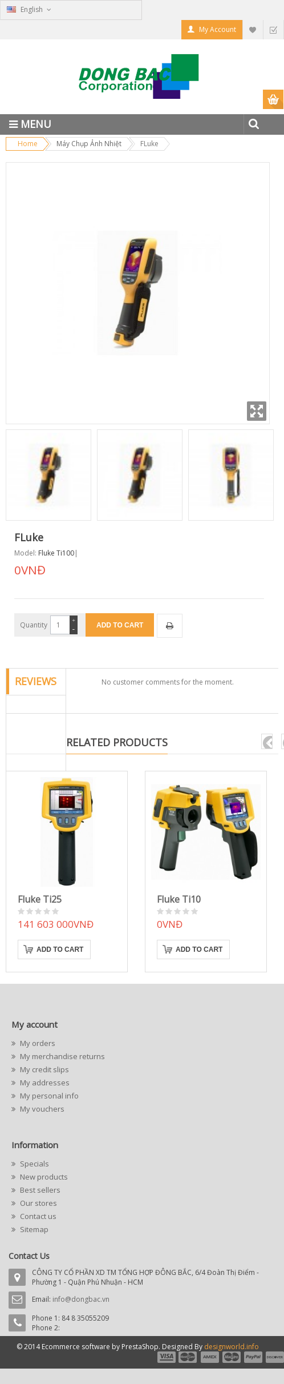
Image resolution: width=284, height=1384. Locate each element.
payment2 (188, 1357)
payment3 (210, 1357)
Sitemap (33, 1229)
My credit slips (43, 1069)
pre (267, 741)
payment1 (166, 1357)
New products (43, 1177)
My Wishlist (252, 29)
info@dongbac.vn (80, 1299)
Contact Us (29, 1255)
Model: (25, 553)
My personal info (48, 1096)
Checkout (273, 29)
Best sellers (39, 1190)
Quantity (33, 625)
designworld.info (231, 1346)
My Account (217, 29)
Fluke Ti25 (40, 899)
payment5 (253, 1357)
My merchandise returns (61, 1056)
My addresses (44, 1082)
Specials (33, 1163)
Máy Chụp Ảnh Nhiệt (88, 143)
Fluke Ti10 (179, 899)
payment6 (273, 1357)
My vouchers (41, 1109)
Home (28, 143)
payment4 (232, 1357)
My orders (36, 1043)
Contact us (37, 1216)
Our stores (37, 1203)
